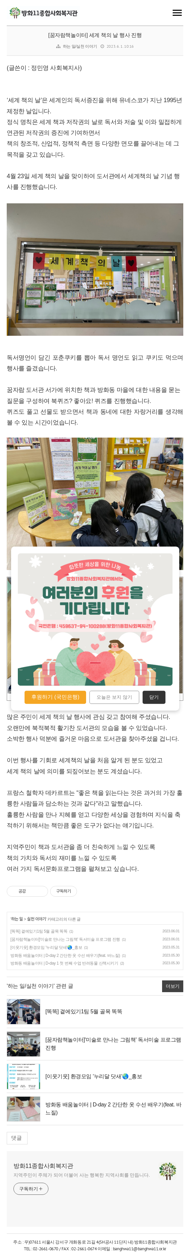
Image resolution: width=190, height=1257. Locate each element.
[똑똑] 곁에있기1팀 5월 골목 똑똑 (38, 931)
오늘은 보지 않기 (114, 697)
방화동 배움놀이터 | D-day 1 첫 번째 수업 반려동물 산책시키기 (64, 963)
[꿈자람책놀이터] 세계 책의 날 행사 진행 (95, 35)
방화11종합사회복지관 (43, 1166)
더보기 (173, 986)
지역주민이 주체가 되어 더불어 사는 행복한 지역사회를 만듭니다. (81, 1175)
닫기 (154, 697)
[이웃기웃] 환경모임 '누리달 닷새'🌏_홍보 (46, 947)
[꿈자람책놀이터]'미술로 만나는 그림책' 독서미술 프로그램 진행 (65, 939)
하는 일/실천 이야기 (80, 46)
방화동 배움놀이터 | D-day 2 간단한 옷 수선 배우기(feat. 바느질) (65, 955)
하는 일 (17, 919)
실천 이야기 (36, 919)
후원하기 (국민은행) (55, 697)
